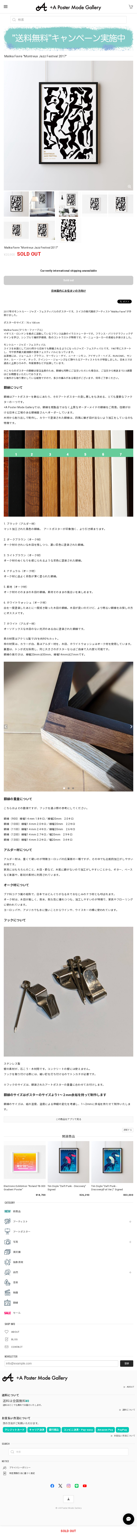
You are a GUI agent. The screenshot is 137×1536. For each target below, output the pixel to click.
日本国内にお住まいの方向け (68, 290)
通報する (128, 1130)
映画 (15, 1292)
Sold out (68, 280)
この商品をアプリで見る (68, 1119)
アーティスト (20, 1221)
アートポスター (21, 1231)
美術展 (17, 1252)
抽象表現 (18, 1262)
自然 (15, 1272)
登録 (126, 1363)
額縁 (15, 1302)
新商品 (17, 1211)
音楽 (15, 1282)
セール (17, 1312)
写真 (15, 1241)
